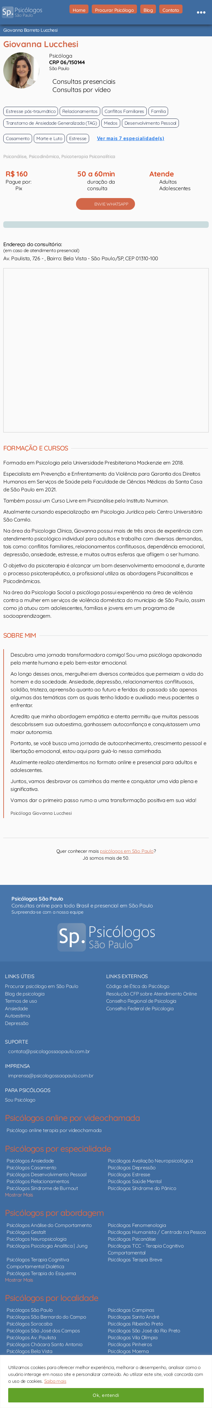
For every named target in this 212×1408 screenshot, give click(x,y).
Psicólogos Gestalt (26, 1232)
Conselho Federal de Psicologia (140, 1008)
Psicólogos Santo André (134, 1317)
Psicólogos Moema (128, 1351)
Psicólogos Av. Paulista (31, 1337)
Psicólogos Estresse (129, 1174)
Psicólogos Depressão (132, 1167)
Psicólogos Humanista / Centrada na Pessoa (157, 1232)
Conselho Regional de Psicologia (141, 1001)
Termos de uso (21, 1001)
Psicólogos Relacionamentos (38, 1181)
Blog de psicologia (25, 994)
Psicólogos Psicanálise (132, 1239)
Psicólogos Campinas (131, 1310)
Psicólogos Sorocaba (29, 1324)
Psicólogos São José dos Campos (43, 1330)
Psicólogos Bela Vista (29, 1351)
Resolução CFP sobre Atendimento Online (151, 994)
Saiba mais (55, 1381)
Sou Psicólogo (20, 1100)
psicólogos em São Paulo (126, 851)
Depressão (17, 1023)
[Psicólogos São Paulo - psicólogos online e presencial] (106, 937)
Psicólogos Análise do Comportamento (49, 1225)
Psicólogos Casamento (31, 1167)
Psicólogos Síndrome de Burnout (42, 1188)
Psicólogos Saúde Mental (135, 1181)
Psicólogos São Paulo (30, 1310)
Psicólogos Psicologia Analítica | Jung (47, 1246)
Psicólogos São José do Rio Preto (144, 1330)
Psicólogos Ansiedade (30, 1161)
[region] (106, 1381)
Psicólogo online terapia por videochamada (54, 1130)
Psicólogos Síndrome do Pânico (142, 1188)
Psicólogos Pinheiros (130, 1344)
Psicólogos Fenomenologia (137, 1225)
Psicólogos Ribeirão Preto (135, 1324)
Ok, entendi (106, 1395)
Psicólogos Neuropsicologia (37, 1239)
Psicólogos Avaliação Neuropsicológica (150, 1161)
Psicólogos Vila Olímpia (133, 1337)
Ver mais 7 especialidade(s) (130, 138)
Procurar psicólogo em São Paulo (41, 986)
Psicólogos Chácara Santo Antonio (44, 1344)
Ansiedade (16, 1008)
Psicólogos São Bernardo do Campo (46, 1317)
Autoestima (17, 1016)
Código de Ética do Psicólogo (137, 986)
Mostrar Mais (19, 1195)
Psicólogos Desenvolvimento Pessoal (47, 1174)
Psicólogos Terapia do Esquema (41, 1273)
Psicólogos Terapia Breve (135, 1259)
